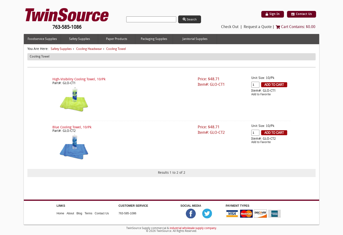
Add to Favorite (261, 94)
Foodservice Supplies (42, 39)
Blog (79, 213)
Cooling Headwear (89, 49)
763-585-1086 (127, 213)
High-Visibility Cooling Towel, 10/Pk (79, 79)
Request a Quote (258, 27)
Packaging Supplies (154, 39)
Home (60, 213)
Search (190, 19)
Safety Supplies (79, 39)
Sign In (273, 14)
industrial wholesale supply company (193, 228)
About (70, 213)
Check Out (229, 27)
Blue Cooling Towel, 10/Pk (71, 127)
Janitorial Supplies (194, 39)
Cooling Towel (116, 49)
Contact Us (301, 14)
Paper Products (116, 39)
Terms (88, 213)
